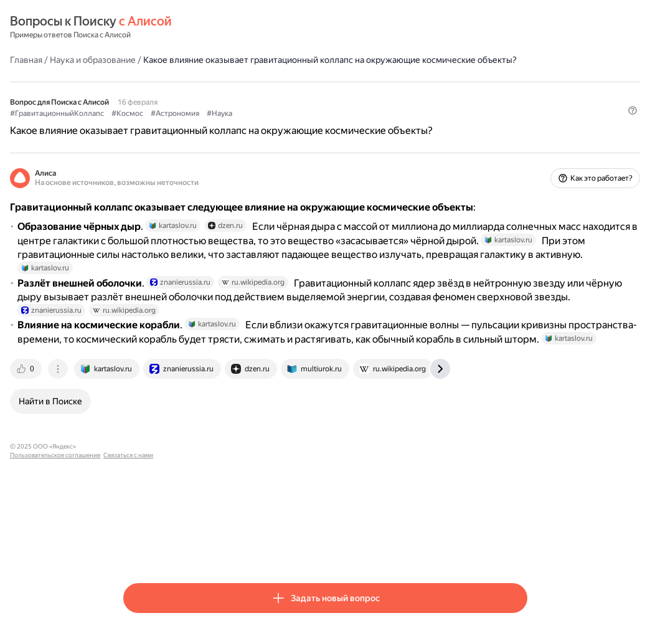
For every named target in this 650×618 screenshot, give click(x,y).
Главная (139, 59)
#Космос (241, 125)
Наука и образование (206, 59)
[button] (519, 146)
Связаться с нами (313, 548)
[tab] (140, 471)
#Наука (333, 125)
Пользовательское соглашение (240, 548)
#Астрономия (288, 125)
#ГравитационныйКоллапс (170, 125)
